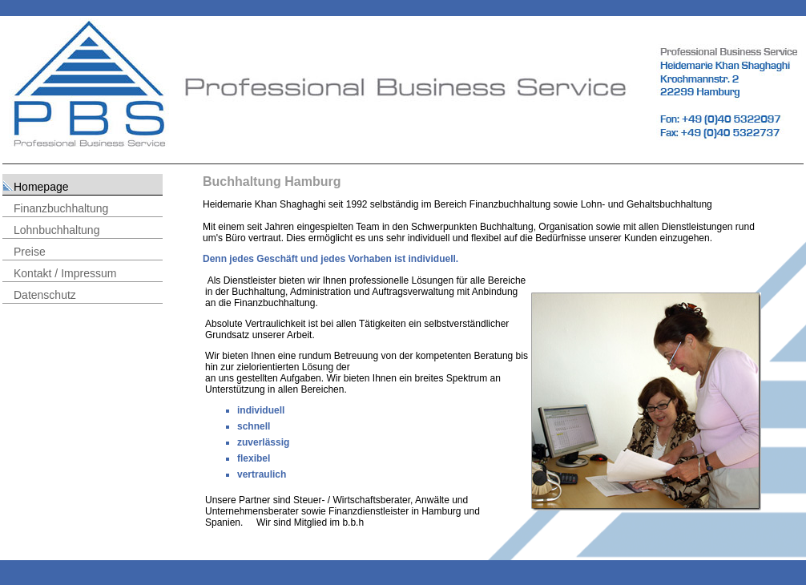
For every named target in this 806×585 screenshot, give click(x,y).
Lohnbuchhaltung (56, 230)
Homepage (41, 186)
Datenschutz (45, 294)
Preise (30, 251)
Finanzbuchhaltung (61, 208)
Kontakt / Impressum (65, 273)
